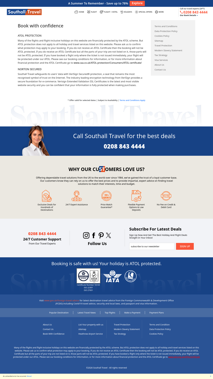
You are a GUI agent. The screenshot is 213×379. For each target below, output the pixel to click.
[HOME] (79, 12)
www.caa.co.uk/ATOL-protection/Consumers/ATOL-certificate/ (108, 62)
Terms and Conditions (166, 26)
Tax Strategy (161, 55)
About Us (159, 64)
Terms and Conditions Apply (132, 100)
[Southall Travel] (24, 12)
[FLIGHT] (92, 12)
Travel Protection (163, 45)
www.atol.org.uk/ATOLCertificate (184, 356)
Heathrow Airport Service (90, 333)
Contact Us (160, 69)
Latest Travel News (87, 312)
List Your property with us (90, 324)
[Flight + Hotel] (109, 12)
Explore (137, 3)
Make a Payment (132, 312)
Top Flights (110, 312)
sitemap (82, 329)
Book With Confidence (53, 333)
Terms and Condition (159, 324)
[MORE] (159, 12)
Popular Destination (59, 312)
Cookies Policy (162, 35)
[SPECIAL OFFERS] (143, 12)
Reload (29, 376)
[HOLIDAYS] (126, 12)
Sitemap (159, 40)
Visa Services (161, 59)
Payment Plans (156, 312)
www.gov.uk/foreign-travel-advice (61, 300)
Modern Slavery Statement (168, 50)
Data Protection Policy (166, 31)
